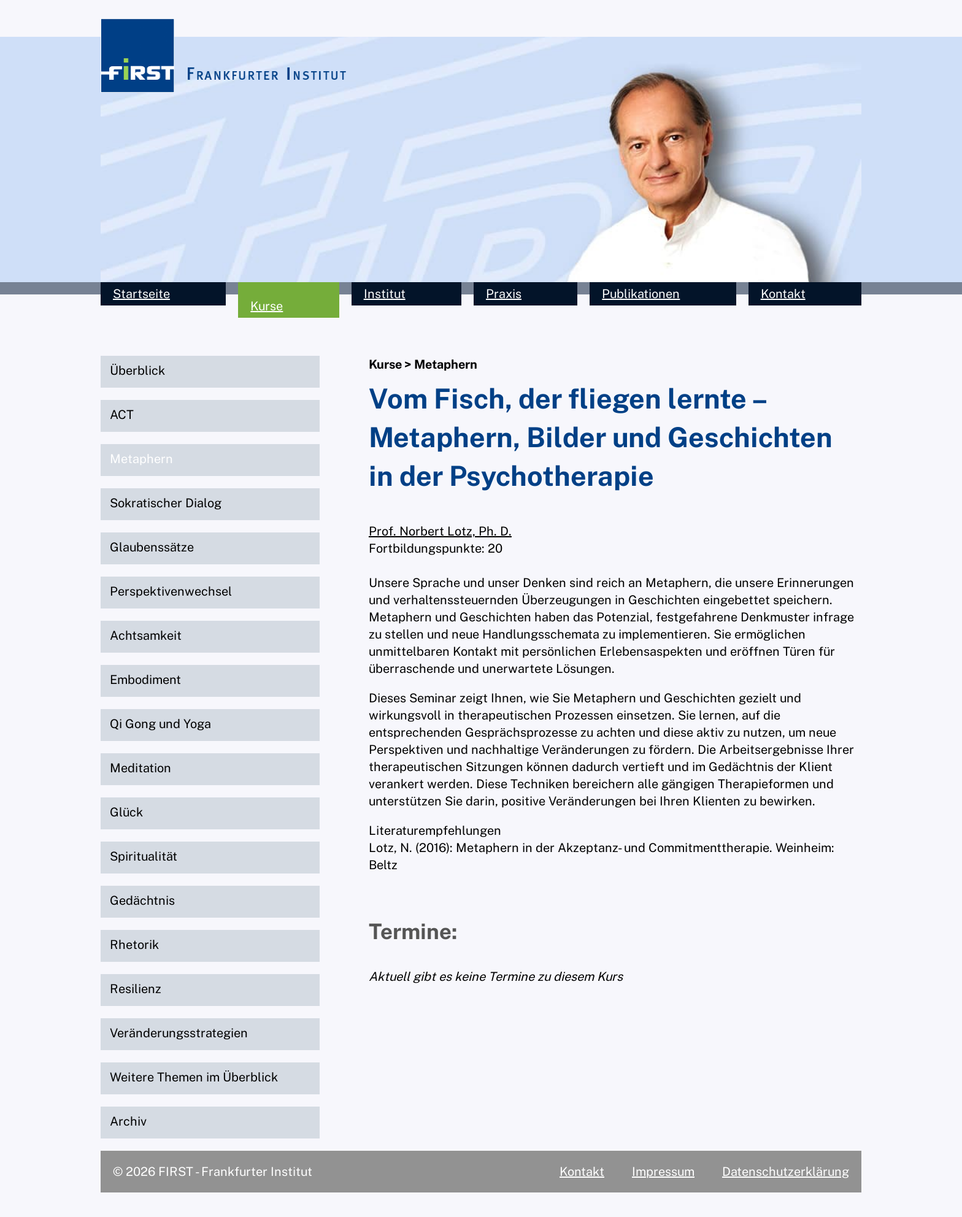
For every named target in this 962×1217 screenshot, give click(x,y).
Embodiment (145, 679)
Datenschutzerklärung (785, 1171)
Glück (126, 812)
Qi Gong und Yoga (160, 723)
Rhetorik (134, 944)
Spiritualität (143, 856)
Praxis (503, 293)
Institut (385, 293)
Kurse (266, 306)
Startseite (141, 293)
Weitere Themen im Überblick (194, 1077)
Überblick (137, 370)
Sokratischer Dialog (165, 503)
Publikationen (641, 293)
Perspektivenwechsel (171, 591)
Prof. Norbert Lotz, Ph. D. (440, 531)
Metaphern (141, 458)
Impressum (663, 1171)
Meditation (140, 768)
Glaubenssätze (152, 547)
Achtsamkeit (146, 635)
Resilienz (135, 988)
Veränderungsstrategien (179, 1033)
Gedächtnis (142, 900)
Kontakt (783, 293)
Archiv (128, 1121)
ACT (122, 414)
